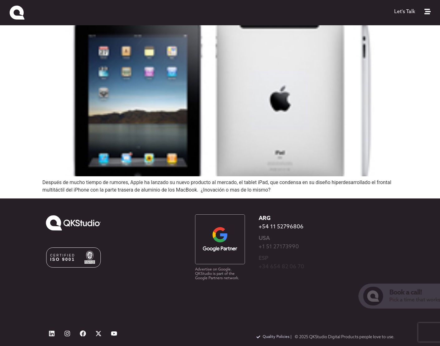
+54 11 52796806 (281, 227)
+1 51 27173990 (279, 247)
